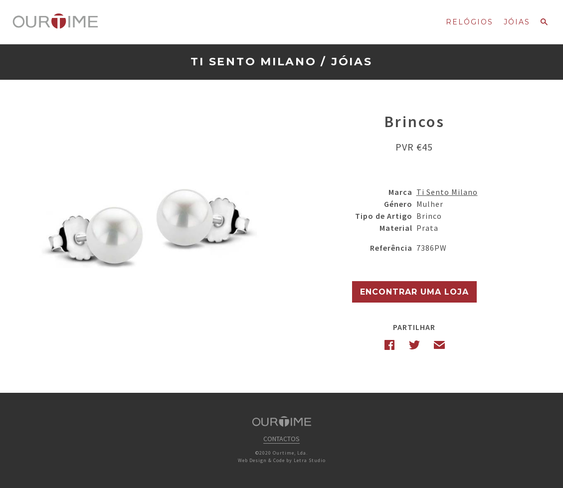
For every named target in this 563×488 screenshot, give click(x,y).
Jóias (517, 21)
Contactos (281, 438)
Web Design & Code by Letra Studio (282, 460)
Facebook (389, 345)
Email (439, 345)
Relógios (469, 21)
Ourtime (55, 21)
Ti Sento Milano (253, 61)
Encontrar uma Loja (414, 292)
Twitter (414, 345)
